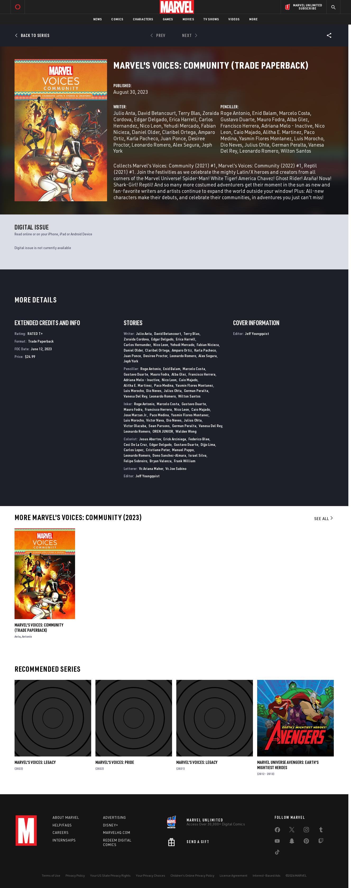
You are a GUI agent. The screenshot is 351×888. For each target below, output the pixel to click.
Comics (117, 19)
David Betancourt (157, 113)
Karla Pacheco (142, 138)
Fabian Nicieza (208, 344)
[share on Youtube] (277, 842)
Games (168, 19)
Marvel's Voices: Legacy (35, 762)
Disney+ (110, 825)
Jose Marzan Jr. (135, 415)
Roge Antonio (235, 113)
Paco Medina (163, 385)
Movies (188, 19)
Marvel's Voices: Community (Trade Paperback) (39, 627)
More (253, 19)
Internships (64, 840)
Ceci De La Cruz (135, 444)
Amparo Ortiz (182, 350)
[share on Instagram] (306, 830)
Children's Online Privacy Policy (192, 875)
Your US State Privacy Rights (110, 875)
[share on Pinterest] (306, 842)
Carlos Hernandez (137, 344)
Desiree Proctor (155, 355)
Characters (143, 19)
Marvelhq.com (116, 832)
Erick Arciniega (174, 439)
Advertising (114, 817)
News (97, 19)
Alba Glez (297, 119)
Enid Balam (264, 113)
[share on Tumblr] (321, 830)
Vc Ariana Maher (151, 468)
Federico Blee (198, 439)
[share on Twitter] (291, 830)
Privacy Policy (75, 875)
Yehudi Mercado (181, 126)
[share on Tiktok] (277, 853)
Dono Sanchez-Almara (169, 455)
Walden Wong (186, 431)
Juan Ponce (173, 138)
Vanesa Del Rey (135, 396)
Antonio (27, 636)
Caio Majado (247, 132)
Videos (233, 19)
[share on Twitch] (321, 842)
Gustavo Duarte (237, 119)
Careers (61, 832)
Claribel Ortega (179, 132)
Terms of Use (51, 875)
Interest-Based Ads (266, 875)
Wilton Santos (296, 151)
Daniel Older (146, 132)
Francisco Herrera (239, 126)
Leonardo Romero (151, 145)
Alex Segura (186, 145)
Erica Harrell (182, 119)
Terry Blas (189, 113)
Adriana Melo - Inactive (286, 126)
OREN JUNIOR (163, 431)
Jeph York (131, 361)
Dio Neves (231, 145)
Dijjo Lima (208, 444)
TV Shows (211, 19)
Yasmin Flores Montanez (265, 138)
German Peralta (289, 145)
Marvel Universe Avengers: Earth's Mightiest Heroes (287, 765)
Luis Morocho (308, 138)
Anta (18, 636)
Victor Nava (155, 420)
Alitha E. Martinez (282, 132)
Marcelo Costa (294, 113)
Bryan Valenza (161, 461)
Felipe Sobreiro (135, 461)
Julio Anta (124, 113)
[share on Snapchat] (291, 842)
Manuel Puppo (183, 449)
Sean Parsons (159, 425)
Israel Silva (197, 455)
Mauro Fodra (271, 119)
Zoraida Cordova (136, 339)
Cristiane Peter (158, 449)
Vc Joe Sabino (175, 468)
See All (324, 518)
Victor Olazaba (135, 425)
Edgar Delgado (150, 119)
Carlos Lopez (134, 449)
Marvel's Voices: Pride (114, 762)
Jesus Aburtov (150, 439)
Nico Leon (150, 126)
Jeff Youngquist (148, 476)
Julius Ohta (256, 145)
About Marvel (66, 817)
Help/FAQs (62, 825)
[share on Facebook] (277, 831)
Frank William (184, 461)
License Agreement (233, 875)
